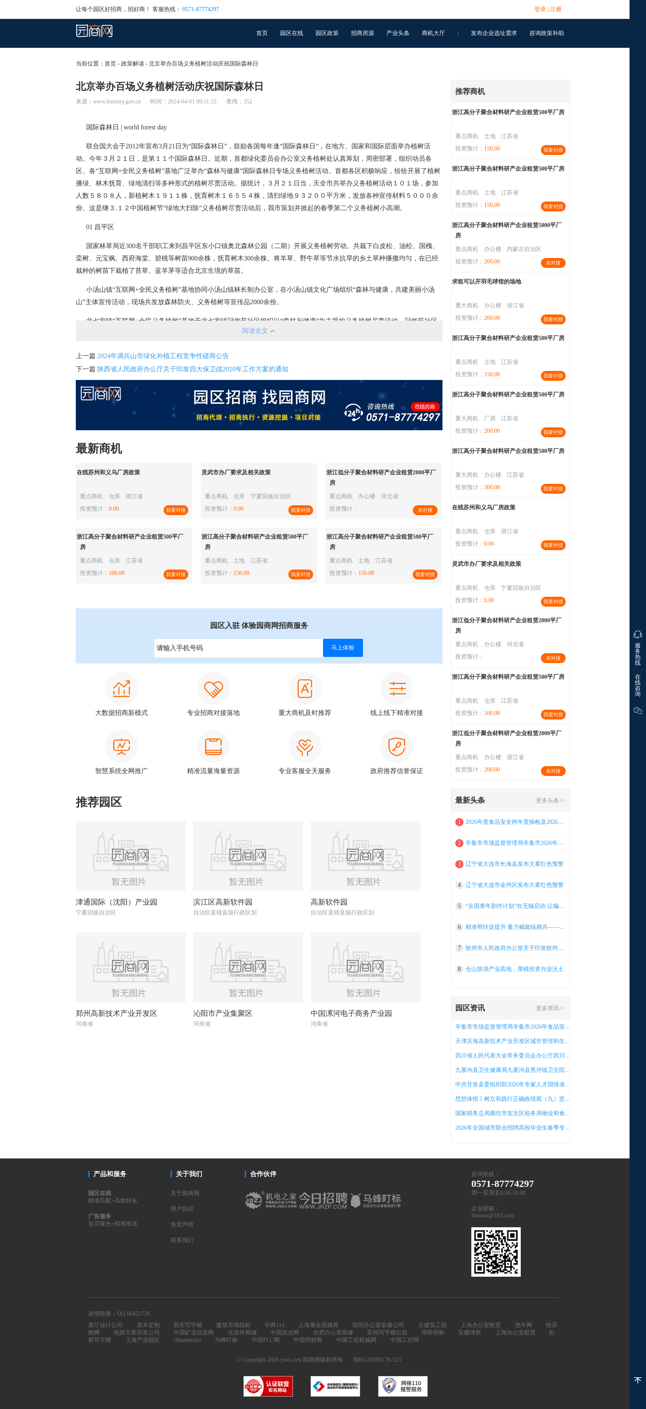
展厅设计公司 (105, 1325)
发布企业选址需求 (494, 33)
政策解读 (132, 64)
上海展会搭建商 (318, 1325)
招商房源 (362, 33)
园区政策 (327, 33)
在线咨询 (638, 685)
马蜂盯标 (226, 1340)
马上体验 (342, 648)
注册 (556, 9)
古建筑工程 (432, 1325)
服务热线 (638, 646)
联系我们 (182, 1240)
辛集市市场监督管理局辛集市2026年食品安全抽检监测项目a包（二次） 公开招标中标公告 (516, 843)
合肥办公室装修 (333, 1332)
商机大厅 (433, 33)
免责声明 (182, 1224)
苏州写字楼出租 (387, 1332)
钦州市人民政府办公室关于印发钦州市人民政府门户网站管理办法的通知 (516, 948)
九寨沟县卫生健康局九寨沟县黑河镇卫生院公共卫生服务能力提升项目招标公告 (514, 1070)
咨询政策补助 (546, 33)
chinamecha (187, 1340)
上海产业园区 (142, 1340)
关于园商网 (185, 1193)
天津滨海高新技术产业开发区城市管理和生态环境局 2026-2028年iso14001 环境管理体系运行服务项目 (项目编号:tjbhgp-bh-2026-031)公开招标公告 (514, 1041)
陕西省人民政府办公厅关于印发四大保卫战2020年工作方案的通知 (192, 369)
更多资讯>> (551, 1008)
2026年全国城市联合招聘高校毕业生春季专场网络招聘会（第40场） (514, 1128)
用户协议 (182, 1209)
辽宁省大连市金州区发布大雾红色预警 (515, 885)
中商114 (274, 1325)
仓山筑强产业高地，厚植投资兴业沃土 (515, 969)
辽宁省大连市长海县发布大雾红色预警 (515, 864)
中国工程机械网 (356, 1340)
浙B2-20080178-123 (377, 1360)
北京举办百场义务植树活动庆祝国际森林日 (203, 64)
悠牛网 (523, 1325)
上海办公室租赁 (481, 1325)
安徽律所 (469, 1332)
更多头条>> (551, 800)
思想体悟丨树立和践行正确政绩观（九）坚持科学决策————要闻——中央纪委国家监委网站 (514, 1099)
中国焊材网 (307, 1340)
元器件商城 (242, 1332)
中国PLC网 (266, 1340)
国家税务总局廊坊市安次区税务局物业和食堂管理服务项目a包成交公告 (514, 1113)
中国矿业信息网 (193, 1332)
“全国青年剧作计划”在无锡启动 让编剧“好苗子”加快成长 (516, 906)
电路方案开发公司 (137, 1332)
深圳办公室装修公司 (378, 1325)
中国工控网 (404, 1340)
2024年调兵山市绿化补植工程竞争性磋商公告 (163, 355)
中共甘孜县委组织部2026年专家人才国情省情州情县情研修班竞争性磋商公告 (514, 1084)
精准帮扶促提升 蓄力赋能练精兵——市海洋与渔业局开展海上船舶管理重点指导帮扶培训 (516, 927)
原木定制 (148, 1325)
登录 (540, 9)
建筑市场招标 (233, 1325)
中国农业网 (284, 1332)
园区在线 (291, 33)
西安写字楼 (187, 1325)
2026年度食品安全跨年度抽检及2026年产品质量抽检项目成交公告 (516, 822)
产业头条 (398, 33)
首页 (262, 33)
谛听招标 (433, 1332)
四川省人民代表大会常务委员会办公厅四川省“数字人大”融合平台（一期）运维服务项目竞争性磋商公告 (514, 1056)
